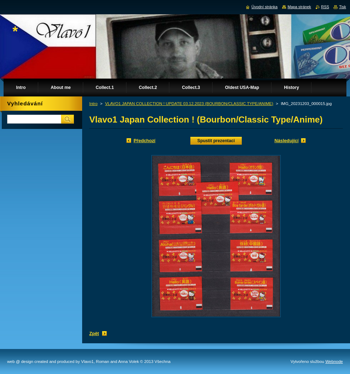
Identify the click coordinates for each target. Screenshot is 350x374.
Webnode (334, 361)
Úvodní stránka (264, 7)
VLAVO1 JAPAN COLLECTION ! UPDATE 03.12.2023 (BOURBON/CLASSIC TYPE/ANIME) (189, 103)
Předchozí (144, 140)
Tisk (342, 7)
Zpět (94, 333)
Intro (93, 103)
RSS (325, 7)
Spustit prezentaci (216, 140)
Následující (286, 140)
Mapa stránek (299, 7)
